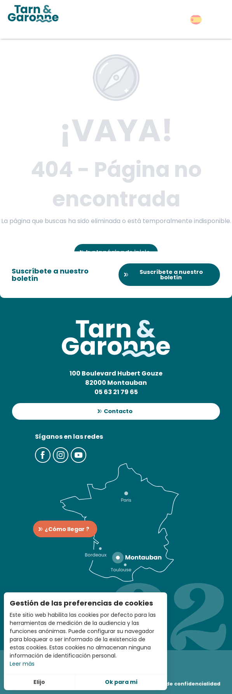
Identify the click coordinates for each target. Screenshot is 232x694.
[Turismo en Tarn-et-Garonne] (33, 13)
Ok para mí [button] (121, 682)
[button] (196, 19)
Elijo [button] (39, 682)
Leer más (22, 664)
